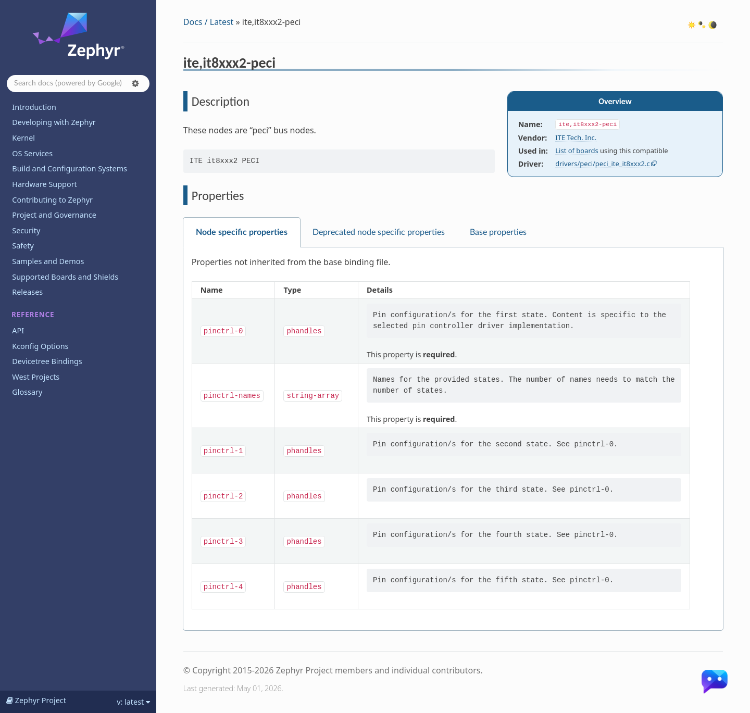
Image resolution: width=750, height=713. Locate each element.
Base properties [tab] (498, 232)
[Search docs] (78, 83)
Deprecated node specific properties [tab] (378, 232)
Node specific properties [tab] (242, 232)
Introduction (34, 107)
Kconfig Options (40, 346)
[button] (135, 83)
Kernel (23, 138)
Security (26, 230)
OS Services (32, 153)
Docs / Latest (208, 22)
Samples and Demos (48, 261)
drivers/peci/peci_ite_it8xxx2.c (602, 163)
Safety (23, 246)
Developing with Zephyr (53, 122)
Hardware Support (44, 184)
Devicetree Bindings (47, 361)
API (18, 330)
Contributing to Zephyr (52, 200)
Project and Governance (54, 215)
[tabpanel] (453, 439)
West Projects (35, 377)
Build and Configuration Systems (69, 168)
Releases (27, 292)
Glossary (27, 392)
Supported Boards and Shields (65, 277)
